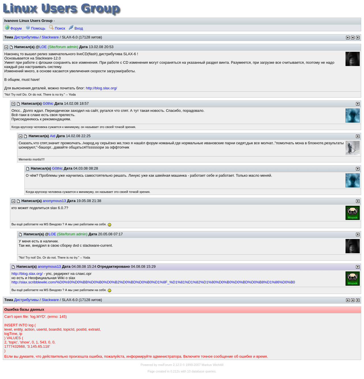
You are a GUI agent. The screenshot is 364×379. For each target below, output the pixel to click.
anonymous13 (54, 201)
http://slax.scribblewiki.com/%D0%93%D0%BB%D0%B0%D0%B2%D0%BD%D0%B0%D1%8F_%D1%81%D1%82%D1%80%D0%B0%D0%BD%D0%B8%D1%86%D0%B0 (153, 282)
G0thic (48, 103)
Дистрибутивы (26, 37)
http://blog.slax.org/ (101, 88)
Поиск (57, 28)
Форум (13, 28)
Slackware (50, 37)
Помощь (36, 28)
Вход (76, 28)
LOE (43, 47)
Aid (52, 136)
